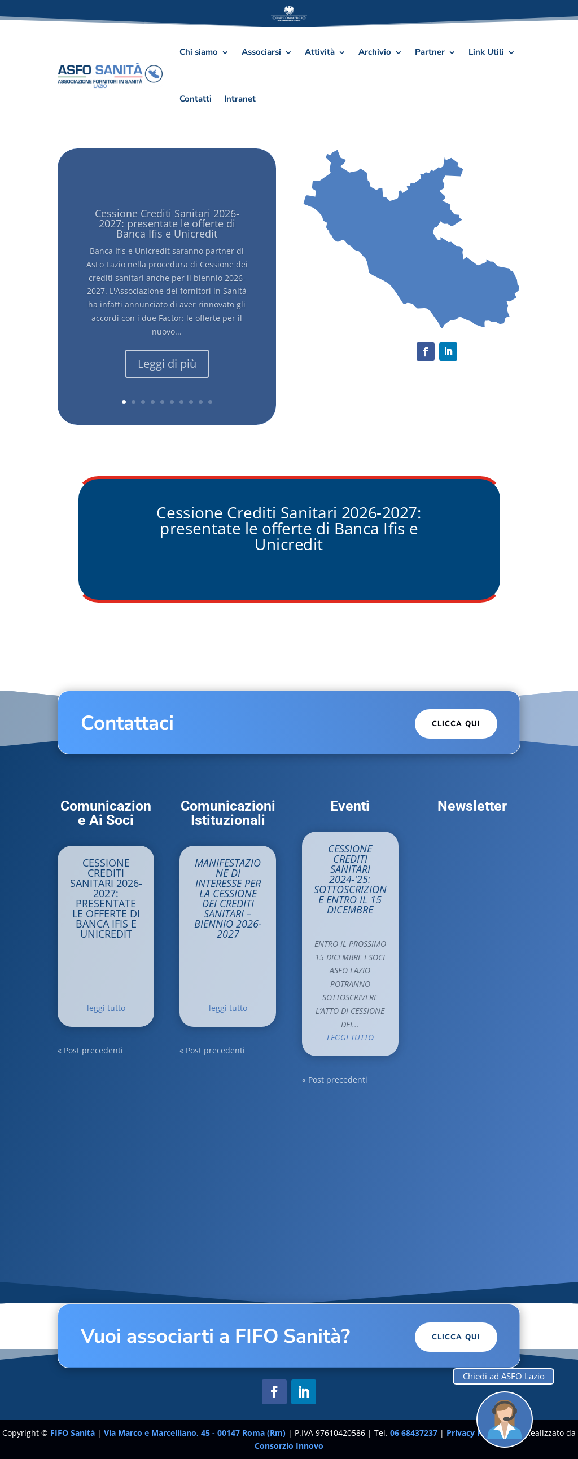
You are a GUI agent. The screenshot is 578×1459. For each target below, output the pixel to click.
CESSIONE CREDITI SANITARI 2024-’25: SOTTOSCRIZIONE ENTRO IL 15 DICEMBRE (350, 879)
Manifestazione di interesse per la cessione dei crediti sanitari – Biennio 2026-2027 (228, 898)
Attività (320, 52)
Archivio (374, 52)
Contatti (195, 98)
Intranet (240, 98)
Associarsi (261, 52)
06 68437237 (413, 1432)
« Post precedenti (90, 1050)
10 (210, 402)
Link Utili (486, 52)
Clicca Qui (456, 724)
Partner (430, 52)
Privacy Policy (474, 1432)
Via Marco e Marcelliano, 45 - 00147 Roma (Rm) (196, 1432)
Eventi (374, 926)
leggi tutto (106, 1008)
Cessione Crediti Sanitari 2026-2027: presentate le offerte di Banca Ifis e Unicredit (288, 528)
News (105, 991)
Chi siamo (198, 52)
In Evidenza (114, 978)
